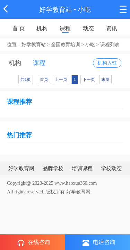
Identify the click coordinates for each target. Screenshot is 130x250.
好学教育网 (21, 168)
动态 (88, 28)
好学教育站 (55, 9)
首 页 (18, 28)
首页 (44, 79)
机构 (41, 28)
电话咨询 (99, 242)
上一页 (61, 79)
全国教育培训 (65, 44)
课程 (65, 28)
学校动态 (111, 168)
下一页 (89, 79)
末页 (105, 79)
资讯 (111, 28)
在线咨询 (33, 242)
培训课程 (82, 168)
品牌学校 (53, 168)
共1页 (25, 79)
